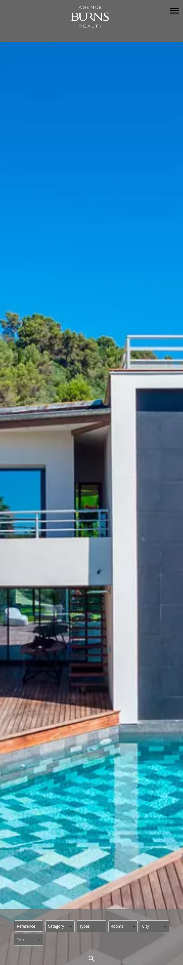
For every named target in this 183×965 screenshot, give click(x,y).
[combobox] (60, 926)
